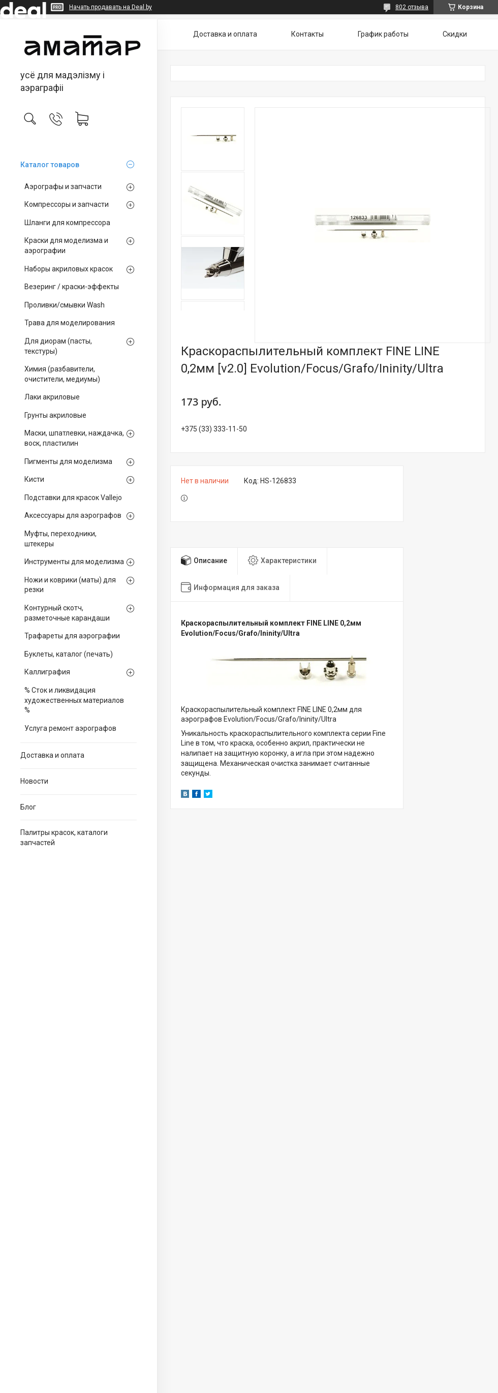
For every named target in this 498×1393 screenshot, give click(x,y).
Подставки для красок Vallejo (73, 497)
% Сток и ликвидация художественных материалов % (74, 700)
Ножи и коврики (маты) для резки (70, 585)
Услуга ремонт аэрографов (70, 728)
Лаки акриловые (52, 397)
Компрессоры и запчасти (66, 204)
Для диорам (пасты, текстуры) (58, 346)
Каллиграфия (47, 672)
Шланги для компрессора (67, 223)
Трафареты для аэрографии (72, 636)
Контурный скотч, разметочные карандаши (67, 613)
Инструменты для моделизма (74, 562)
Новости (34, 781)
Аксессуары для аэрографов (72, 515)
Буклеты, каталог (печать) (68, 654)
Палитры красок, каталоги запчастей (64, 837)
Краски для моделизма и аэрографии (66, 245)
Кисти (34, 479)
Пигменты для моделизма (68, 461)
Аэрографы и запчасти (63, 186)
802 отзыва (411, 7)
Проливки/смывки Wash (64, 305)
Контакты (307, 34)
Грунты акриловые (55, 415)
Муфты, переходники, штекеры (60, 539)
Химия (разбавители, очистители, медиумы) (62, 374)
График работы (383, 34)
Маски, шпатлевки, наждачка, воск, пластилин (74, 438)
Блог (28, 807)
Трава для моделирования (69, 323)
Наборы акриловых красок (68, 269)
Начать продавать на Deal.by (110, 7)
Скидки (455, 34)
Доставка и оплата (52, 755)
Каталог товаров (49, 165)
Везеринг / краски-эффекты (71, 287)
